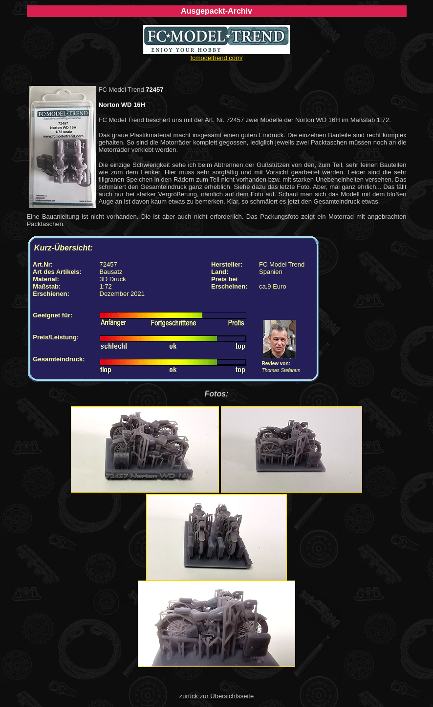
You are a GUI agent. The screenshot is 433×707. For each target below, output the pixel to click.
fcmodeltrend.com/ (217, 58)
